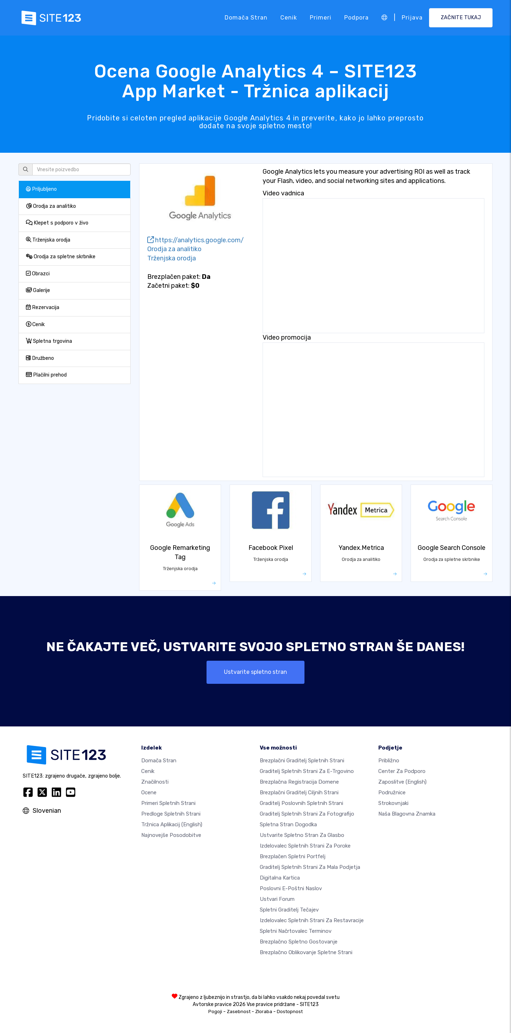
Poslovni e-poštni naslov (291, 888)
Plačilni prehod (46, 375)
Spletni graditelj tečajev (289, 910)
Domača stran (246, 17)
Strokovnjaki (393, 803)
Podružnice (392, 792)
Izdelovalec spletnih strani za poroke (305, 846)
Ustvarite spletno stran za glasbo (302, 835)
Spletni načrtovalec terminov (295, 931)
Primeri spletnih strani (168, 803)
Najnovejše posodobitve (171, 835)
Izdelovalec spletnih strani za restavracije (312, 920)
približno (388, 760)
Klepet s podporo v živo (57, 223)
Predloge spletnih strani (170, 814)
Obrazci (38, 274)
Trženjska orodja (48, 240)
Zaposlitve (402, 782)
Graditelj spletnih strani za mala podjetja (310, 867)
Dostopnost (290, 1011)
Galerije (38, 290)
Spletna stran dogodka (288, 824)
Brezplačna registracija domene (299, 782)
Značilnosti (155, 782)
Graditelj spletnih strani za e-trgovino (307, 771)
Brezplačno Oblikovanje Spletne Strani (306, 952)
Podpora (356, 17)
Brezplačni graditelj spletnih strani (302, 760)
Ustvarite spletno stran (255, 672)
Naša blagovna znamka (406, 814)
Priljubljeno (41, 189)
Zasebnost (239, 1011)
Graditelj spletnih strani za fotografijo (307, 814)
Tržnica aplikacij (171, 824)
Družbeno (40, 358)
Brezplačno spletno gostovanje (298, 942)
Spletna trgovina (49, 341)
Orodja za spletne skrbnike (60, 257)
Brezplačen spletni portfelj (292, 856)
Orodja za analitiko (51, 206)
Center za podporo (401, 771)
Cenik (288, 17)
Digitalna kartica (280, 878)
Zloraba (263, 1011)
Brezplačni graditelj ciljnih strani (299, 792)
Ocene (148, 792)
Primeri (320, 17)
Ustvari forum (277, 899)
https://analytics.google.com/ (195, 240)
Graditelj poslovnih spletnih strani (301, 803)
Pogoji (215, 1011)
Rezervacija (42, 307)
